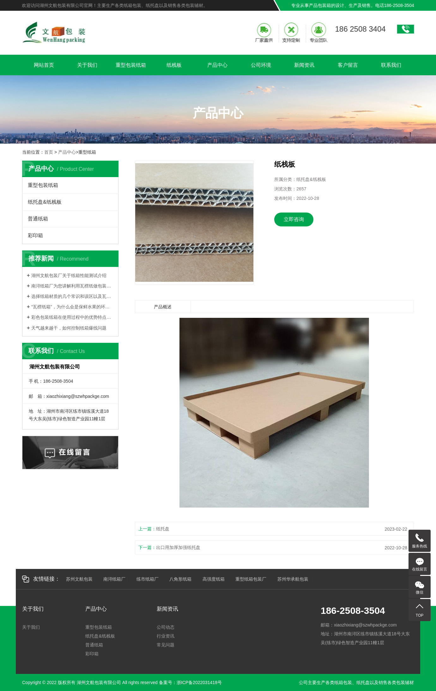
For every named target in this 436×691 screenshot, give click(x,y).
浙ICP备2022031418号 (199, 682)
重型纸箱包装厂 (250, 579)
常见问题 (165, 644)
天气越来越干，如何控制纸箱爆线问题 (68, 327)
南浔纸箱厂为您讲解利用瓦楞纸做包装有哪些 (72, 285)
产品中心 (217, 66)
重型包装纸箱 (131, 66)
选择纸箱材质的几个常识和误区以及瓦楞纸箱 (72, 296)
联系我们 (391, 66)
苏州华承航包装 (292, 579)
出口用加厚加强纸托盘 (178, 547)
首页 (48, 152)
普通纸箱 (38, 218)
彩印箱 (35, 235)
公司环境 (261, 66)
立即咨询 (294, 219)
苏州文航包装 (79, 579)
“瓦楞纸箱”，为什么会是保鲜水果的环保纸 (72, 306)
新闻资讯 (304, 66)
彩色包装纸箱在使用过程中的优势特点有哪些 (72, 317)
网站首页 (44, 66)
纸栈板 (174, 66)
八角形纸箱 (180, 579)
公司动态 (165, 627)
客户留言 (348, 66)
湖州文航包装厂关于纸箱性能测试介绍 (68, 275)
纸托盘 (162, 528)
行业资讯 (165, 636)
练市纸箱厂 (147, 579)
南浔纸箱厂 (114, 579)
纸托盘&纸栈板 (45, 202)
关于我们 (87, 66)
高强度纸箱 (214, 579)
